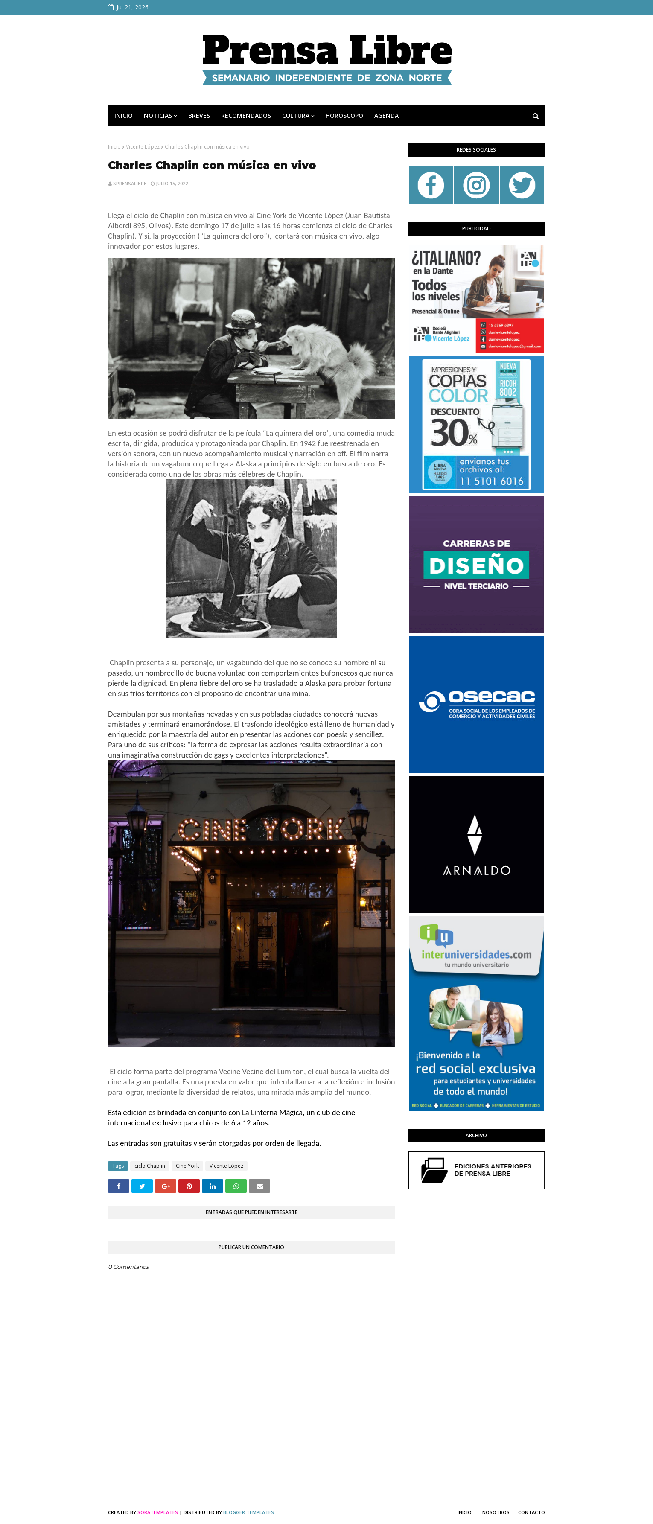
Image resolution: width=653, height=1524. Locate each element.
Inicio (114, 146)
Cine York (187, 1165)
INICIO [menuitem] (123, 115)
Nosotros (496, 1512)
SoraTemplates (157, 1512)
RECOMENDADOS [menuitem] (246, 115)
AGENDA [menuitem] (386, 115)
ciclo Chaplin (149, 1165)
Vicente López (143, 146)
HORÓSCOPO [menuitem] (344, 115)
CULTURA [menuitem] (295, 115)
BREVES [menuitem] (199, 115)
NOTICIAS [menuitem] (158, 115)
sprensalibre (129, 183)
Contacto (531, 1512)
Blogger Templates (248, 1512)
